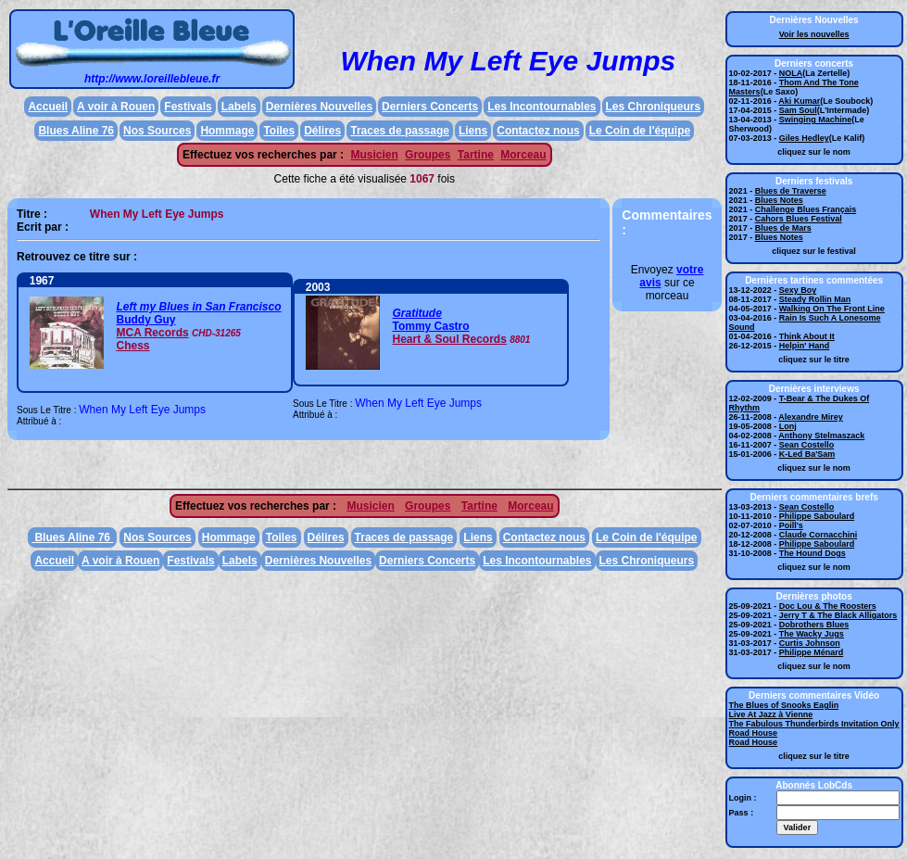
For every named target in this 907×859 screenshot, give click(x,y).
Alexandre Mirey (810, 417)
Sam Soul (798, 110)
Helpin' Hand (804, 345)
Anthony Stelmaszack (821, 435)
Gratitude (416, 313)
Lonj (788, 426)
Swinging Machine (815, 119)
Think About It (807, 336)
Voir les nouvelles (814, 34)
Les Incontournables (541, 106)
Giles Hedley (804, 138)
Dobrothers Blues (814, 624)
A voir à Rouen (116, 106)
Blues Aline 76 (76, 130)
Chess (132, 345)
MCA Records (152, 332)
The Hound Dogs (812, 553)
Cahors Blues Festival (798, 218)
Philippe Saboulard (817, 516)
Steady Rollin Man (815, 299)
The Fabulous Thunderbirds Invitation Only (814, 723)
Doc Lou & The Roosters (827, 606)
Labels (239, 106)
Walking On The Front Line (832, 308)
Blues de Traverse (790, 191)
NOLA (791, 73)
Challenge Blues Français (806, 209)
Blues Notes (779, 200)
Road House (753, 733)
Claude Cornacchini (818, 534)
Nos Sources (157, 130)
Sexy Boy (798, 290)
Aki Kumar (799, 101)
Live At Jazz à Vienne (771, 714)
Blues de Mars (783, 228)
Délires (322, 130)
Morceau (523, 154)
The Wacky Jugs (811, 633)
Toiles (279, 130)
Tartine (476, 154)
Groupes (427, 154)
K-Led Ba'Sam (807, 454)
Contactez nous (538, 130)
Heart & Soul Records (449, 339)
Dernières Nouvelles (319, 106)
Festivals (187, 106)
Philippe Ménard (811, 652)
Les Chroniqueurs (653, 106)
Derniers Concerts (430, 106)
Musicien (373, 154)
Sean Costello (807, 444)
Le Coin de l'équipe (640, 130)
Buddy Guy (145, 319)
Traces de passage (399, 130)
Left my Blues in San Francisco (198, 306)
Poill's (791, 525)
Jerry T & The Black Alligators (838, 615)
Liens (473, 130)
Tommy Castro (430, 326)
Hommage (227, 130)
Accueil (48, 106)
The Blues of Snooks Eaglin (784, 705)
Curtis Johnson (809, 643)
